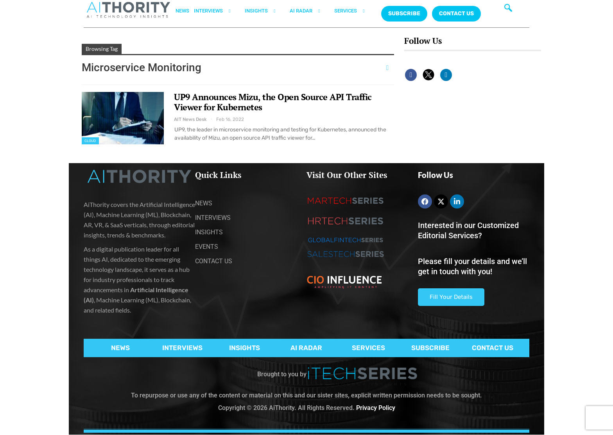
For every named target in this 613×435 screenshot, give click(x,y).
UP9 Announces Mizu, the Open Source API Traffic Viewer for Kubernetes (273, 102)
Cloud (90, 141)
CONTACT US (456, 13)
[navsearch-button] (508, 10)
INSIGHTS (265, 11)
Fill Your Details (451, 296)
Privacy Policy (375, 408)
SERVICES (354, 11)
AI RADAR (310, 11)
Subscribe (404, 13)
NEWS (182, 11)
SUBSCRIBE (430, 348)
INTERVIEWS (217, 11)
